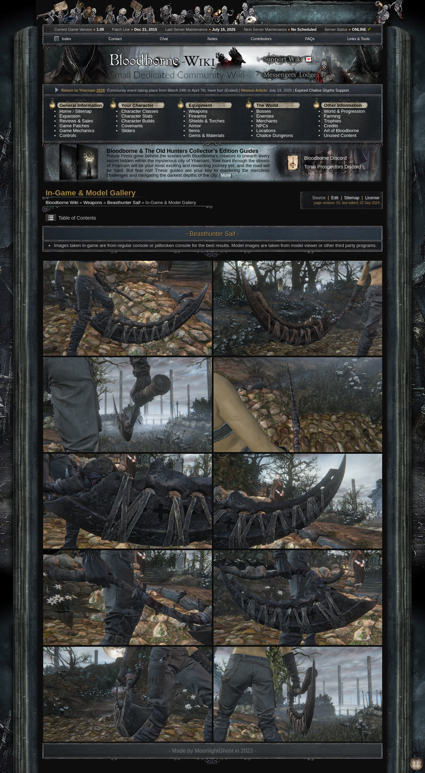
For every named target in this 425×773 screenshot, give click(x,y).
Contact (115, 39)
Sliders (128, 130)
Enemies (265, 116)
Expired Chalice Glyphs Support (322, 90)
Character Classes (139, 111)
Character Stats (136, 116)
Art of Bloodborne (341, 130)
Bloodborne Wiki (62, 202)
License (372, 197)
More (225, 175)
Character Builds (137, 120)
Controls (67, 135)
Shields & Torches (207, 120)
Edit (335, 197)
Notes (213, 39)
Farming (332, 116)
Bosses (263, 111)
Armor (195, 125)
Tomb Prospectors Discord (332, 166)
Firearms (197, 116)
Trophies (332, 120)
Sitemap (83, 111)
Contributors (261, 39)
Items (194, 130)
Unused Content (340, 135)
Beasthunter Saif (123, 202)
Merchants (266, 120)
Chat (164, 39)
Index (66, 39)
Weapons (198, 111)
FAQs (310, 39)
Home (65, 111)
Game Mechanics (76, 130)
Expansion (70, 116)
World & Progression (344, 111)
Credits (331, 125)
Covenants (132, 125)
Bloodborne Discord (325, 158)
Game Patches (74, 125)
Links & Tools (358, 39)
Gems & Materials (206, 135)
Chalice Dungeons (274, 135)
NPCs (262, 125)
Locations (266, 130)
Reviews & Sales (76, 120)
